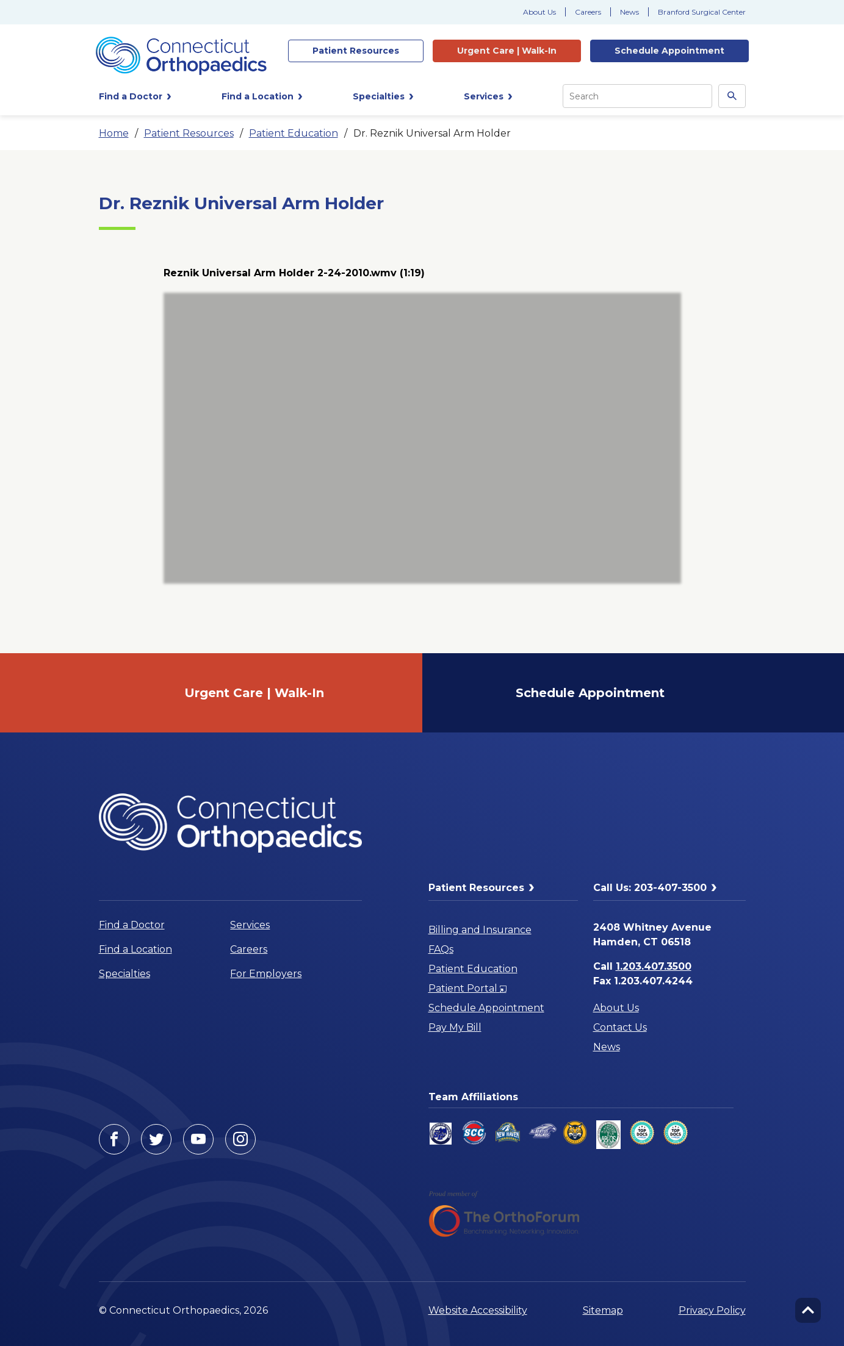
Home (114, 133)
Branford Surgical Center (702, 11)
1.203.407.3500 (653, 966)
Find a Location (135, 949)
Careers (588, 11)
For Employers (265, 973)
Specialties (124, 973)
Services (250, 925)
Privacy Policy (712, 1310)
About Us (539, 11)
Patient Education (293, 133)
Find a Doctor (132, 925)
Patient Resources (189, 133)
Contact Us (620, 1027)
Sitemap (603, 1310)
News (629, 11)
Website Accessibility (477, 1310)
